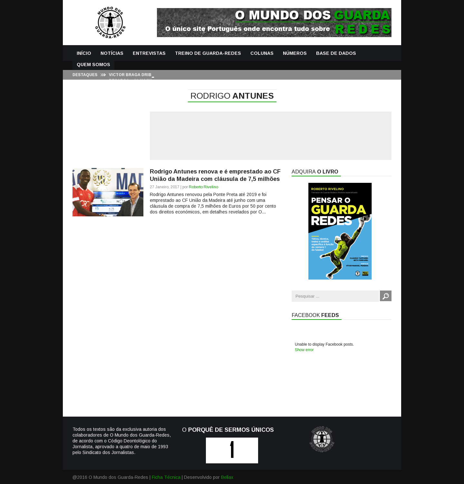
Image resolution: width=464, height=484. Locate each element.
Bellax (227, 477)
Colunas (262, 53)
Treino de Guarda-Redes (208, 53)
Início (84, 53)
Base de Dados (336, 53)
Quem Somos (93, 64)
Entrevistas (149, 53)
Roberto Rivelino (203, 187)
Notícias (112, 53)
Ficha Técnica (166, 477)
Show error (304, 350)
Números (295, 53)
